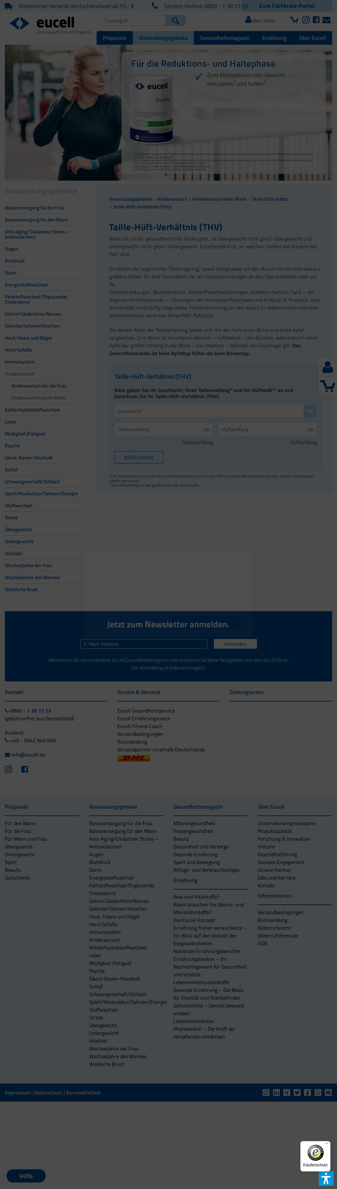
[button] (131, 623)
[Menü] (327, 1145)
